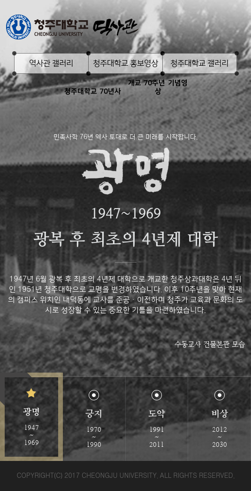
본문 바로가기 (125, 0)
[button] (31, 417)
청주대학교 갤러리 (199, 63)
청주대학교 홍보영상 (125, 63)
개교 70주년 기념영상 (157, 87)
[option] (125, 230)
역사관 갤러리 (51, 63)
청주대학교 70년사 (92, 91)
